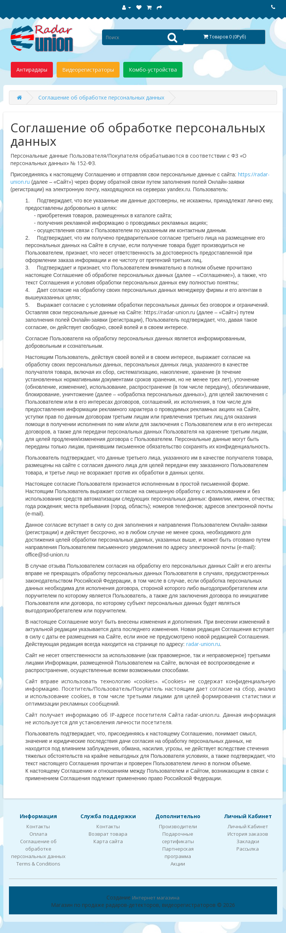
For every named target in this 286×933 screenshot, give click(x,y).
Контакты (38, 826)
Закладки (247, 841)
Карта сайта (108, 841)
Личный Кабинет (248, 826)
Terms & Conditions (38, 863)
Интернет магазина (155, 897)
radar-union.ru (203, 643)
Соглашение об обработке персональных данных (101, 97)
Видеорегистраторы (88, 69)
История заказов (248, 833)
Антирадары (31, 69)
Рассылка (247, 848)
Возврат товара (108, 833)
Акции (178, 863)
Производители (178, 826)
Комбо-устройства (153, 69)
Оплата (38, 833)
